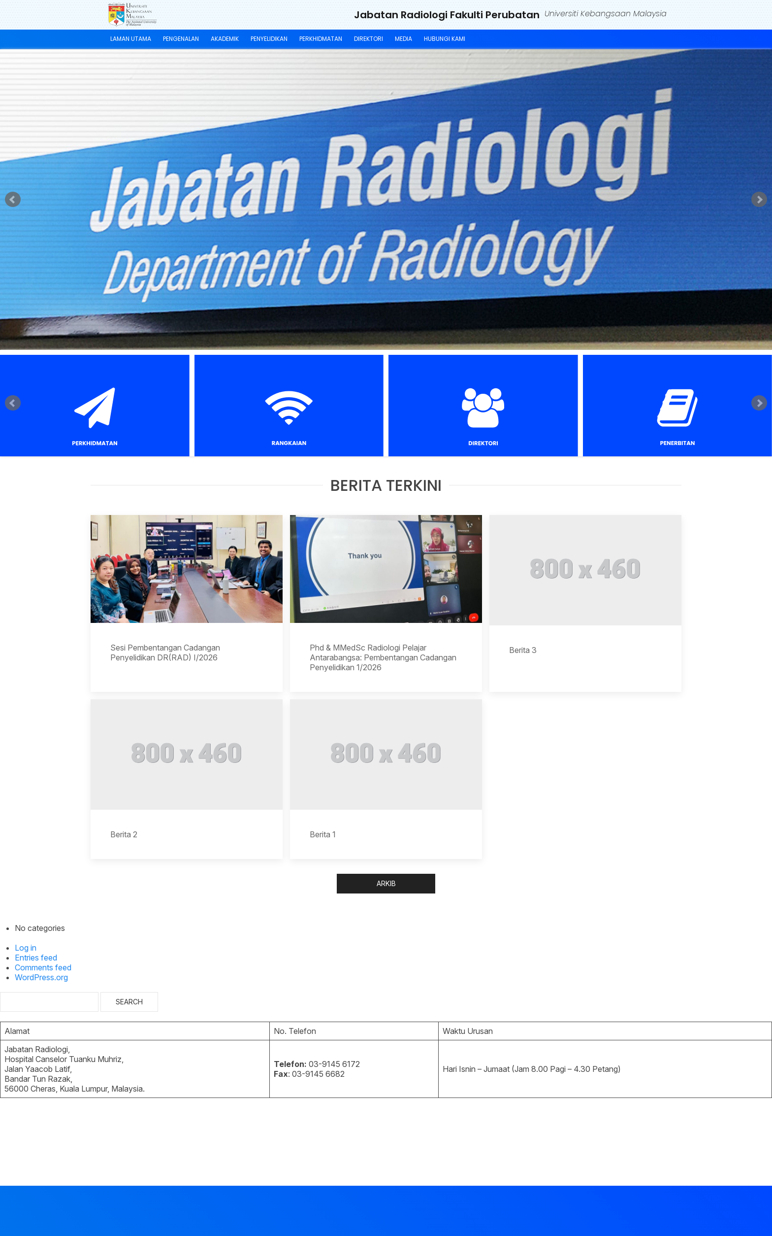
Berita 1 (323, 834)
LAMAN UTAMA (130, 38)
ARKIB (386, 883)
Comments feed (43, 967)
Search (129, 1001)
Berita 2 (123, 834)
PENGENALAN (181, 38)
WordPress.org (41, 977)
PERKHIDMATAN (320, 38)
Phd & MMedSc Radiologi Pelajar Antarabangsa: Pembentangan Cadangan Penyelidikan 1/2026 (383, 657)
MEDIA (403, 38)
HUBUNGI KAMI (444, 38)
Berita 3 (523, 650)
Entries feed (36, 957)
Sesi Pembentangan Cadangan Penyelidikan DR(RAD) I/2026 (165, 652)
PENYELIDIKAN (269, 38)
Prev (13, 199)
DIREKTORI (368, 38)
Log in (25, 948)
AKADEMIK (225, 38)
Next (759, 199)
